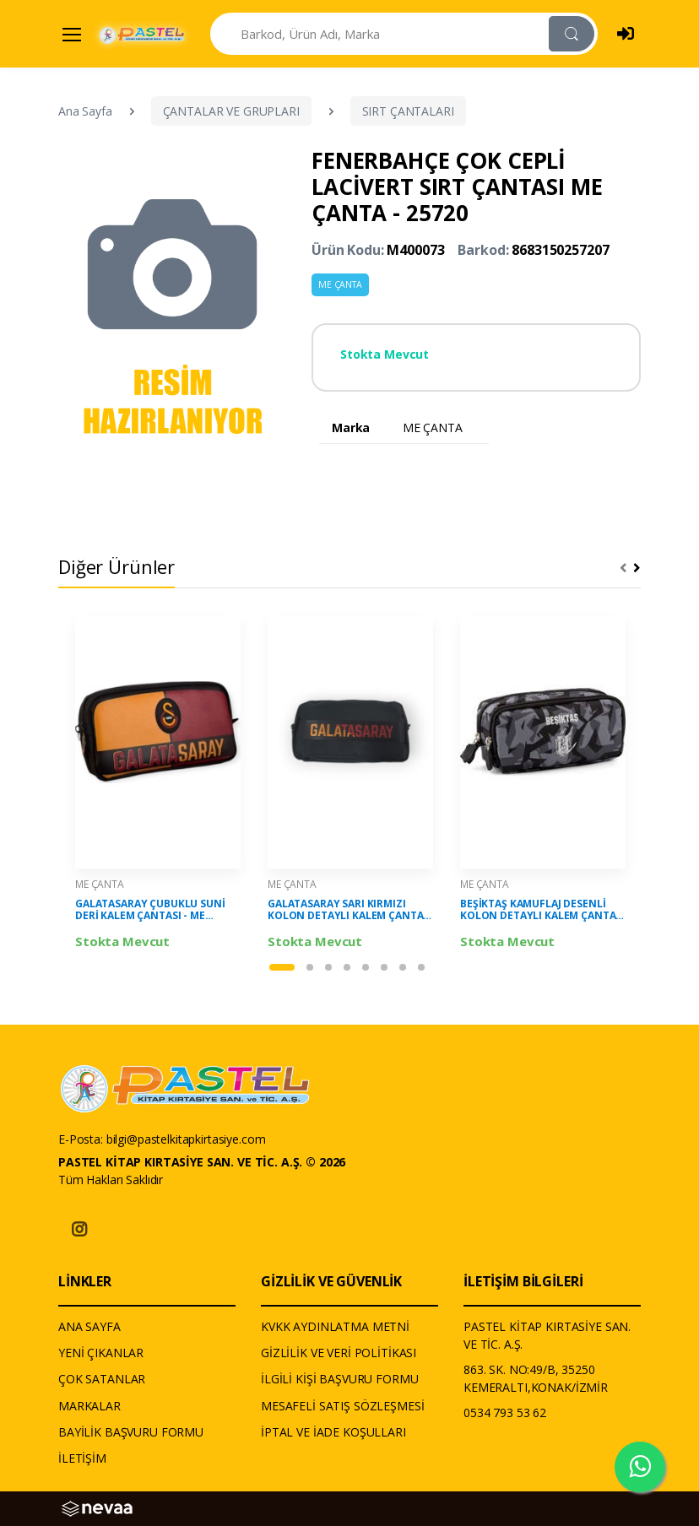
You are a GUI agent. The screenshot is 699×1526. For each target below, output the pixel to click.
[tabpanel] (158, 783)
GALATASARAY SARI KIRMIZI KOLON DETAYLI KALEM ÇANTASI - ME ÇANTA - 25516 (350, 910)
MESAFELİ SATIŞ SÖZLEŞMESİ (342, 1406)
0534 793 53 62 (504, 1412)
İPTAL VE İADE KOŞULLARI (333, 1432)
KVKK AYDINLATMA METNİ (335, 1326)
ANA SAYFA (89, 1326)
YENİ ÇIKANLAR (101, 1353)
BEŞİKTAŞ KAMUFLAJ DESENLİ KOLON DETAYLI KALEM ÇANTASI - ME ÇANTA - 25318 (542, 910)
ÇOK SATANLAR (101, 1379)
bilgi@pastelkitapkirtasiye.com (186, 1139)
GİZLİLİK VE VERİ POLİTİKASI (338, 1353)
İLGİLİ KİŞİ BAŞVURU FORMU (339, 1379)
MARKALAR (89, 1406)
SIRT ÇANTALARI (408, 111)
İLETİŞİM (82, 1458)
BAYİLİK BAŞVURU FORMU (130, 1432)
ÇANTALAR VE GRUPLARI (231, 111)
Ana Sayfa (85, 111)
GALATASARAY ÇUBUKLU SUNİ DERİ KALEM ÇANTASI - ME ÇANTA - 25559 (150, 910)
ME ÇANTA (340, 284)
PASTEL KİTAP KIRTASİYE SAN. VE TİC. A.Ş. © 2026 (201, 1162)
